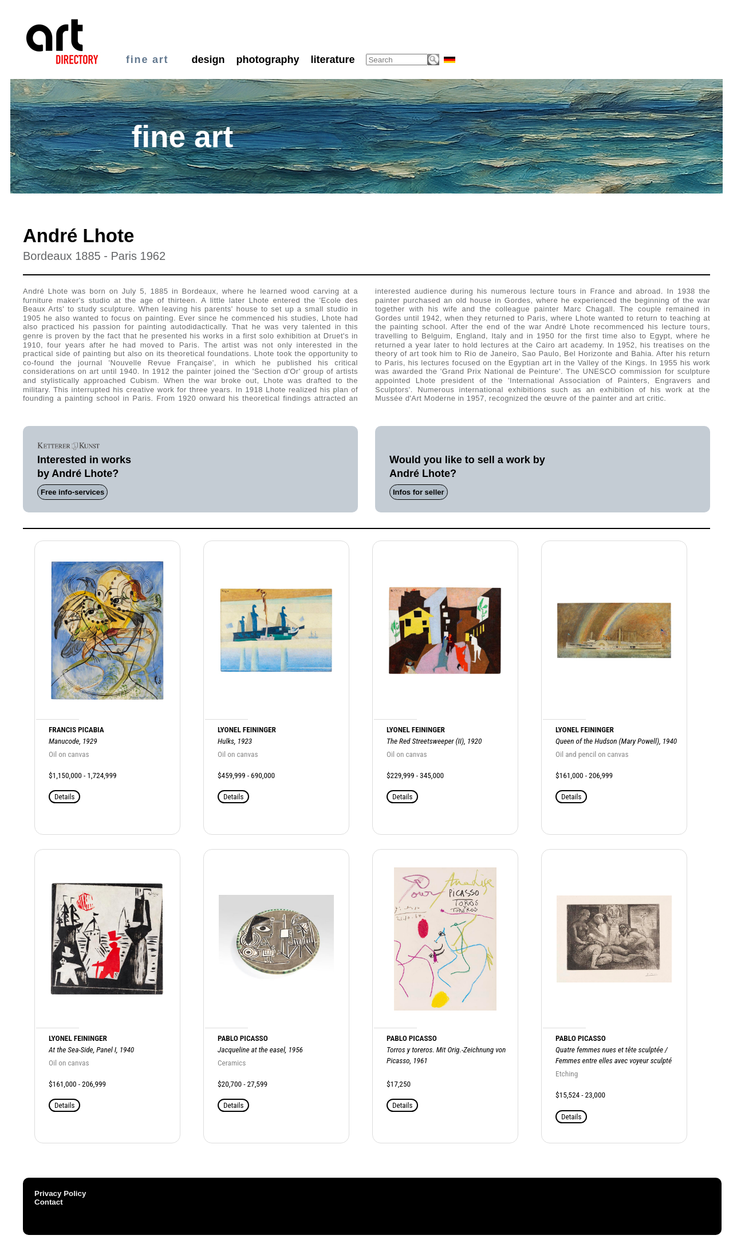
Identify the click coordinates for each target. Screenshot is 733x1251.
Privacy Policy (60, 1193)
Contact (48, 1202)
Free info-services (72, 492)
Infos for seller (418, 492)
